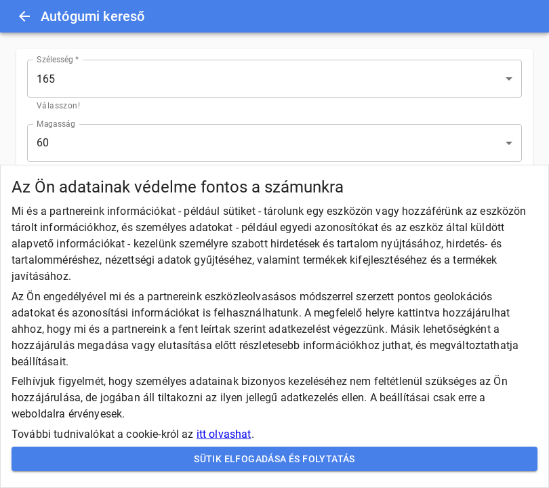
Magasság (56, 123)
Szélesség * (58, 59)
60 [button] (43, 142)
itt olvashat (224, 434)
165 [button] (46, 79)
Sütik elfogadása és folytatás (274, 459)
